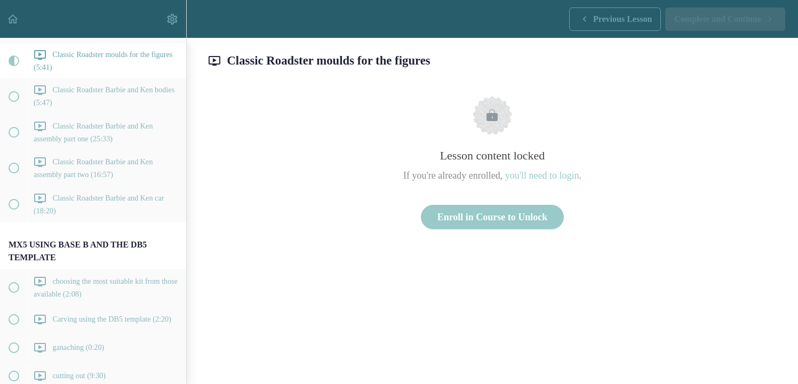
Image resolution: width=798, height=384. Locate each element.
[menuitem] (172, 19)
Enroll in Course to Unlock (492, 217)
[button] (13, 19)
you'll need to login (542, 175)
